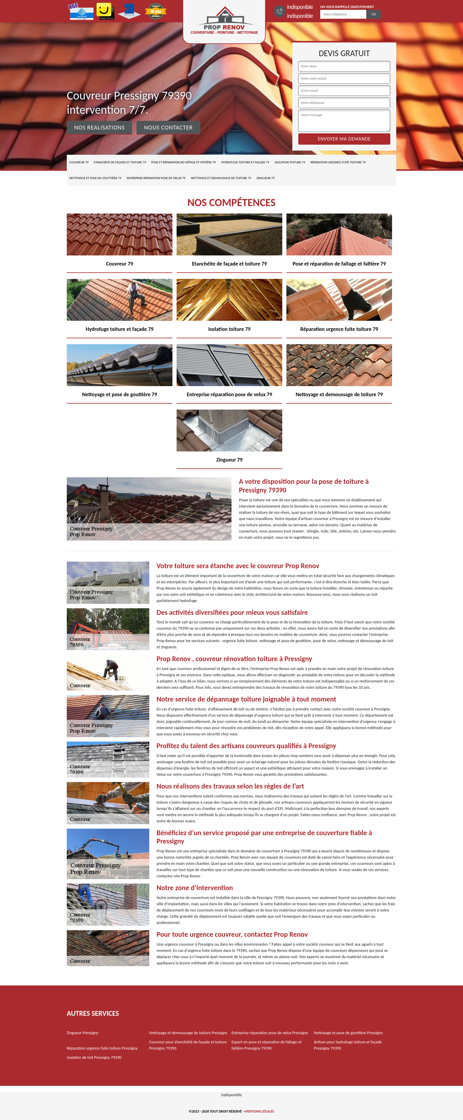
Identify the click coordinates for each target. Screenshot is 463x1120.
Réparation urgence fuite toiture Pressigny (102, 1048)
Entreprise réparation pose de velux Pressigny (270, 1032)
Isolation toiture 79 (290, 162)
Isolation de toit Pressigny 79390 (94, 1057)
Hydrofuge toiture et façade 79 (245, 162)
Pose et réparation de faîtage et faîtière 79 (183, 162)
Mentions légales (259, 1111)
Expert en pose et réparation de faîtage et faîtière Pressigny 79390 (267, 1045)
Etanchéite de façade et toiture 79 (120, 162)
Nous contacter (168, 127)
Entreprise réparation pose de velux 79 (156, 178)
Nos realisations (99, 127)
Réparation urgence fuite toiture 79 (338, 162)
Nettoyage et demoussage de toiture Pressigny (188, 1032)
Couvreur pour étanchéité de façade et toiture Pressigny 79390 (188, 1045)
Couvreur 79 (78, 162)
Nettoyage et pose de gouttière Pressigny (348, 1032)
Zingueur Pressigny (83, 1032)
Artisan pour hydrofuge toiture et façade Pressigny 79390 (348, 1045)
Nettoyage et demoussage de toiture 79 (221, 178)
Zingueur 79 (265, 178)
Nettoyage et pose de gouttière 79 (95, 178)
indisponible (300, 6)
